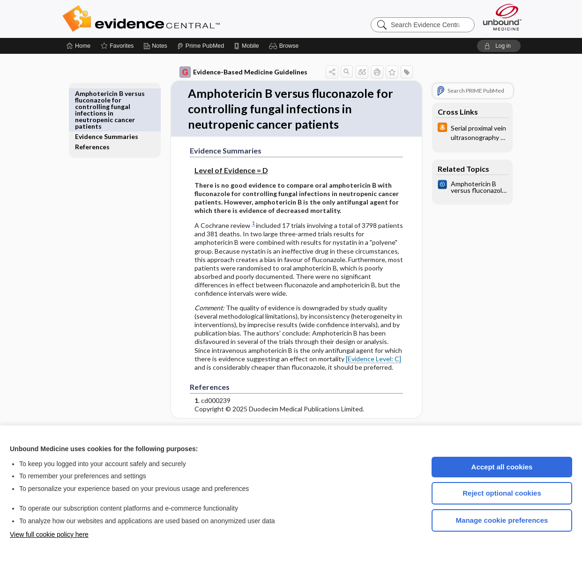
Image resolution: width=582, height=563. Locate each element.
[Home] (78, 46)
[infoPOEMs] (465, 132)
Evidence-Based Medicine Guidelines (237, 72)
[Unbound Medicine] (502, 17)
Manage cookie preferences (502, 520)
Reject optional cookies (502, 493)
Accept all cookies (502, 467)
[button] (285, 46)
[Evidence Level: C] (367, 360)
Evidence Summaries (113, 93)
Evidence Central (178, 19)
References (99, 104)
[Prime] (200, 46)
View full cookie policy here (49, 534)
